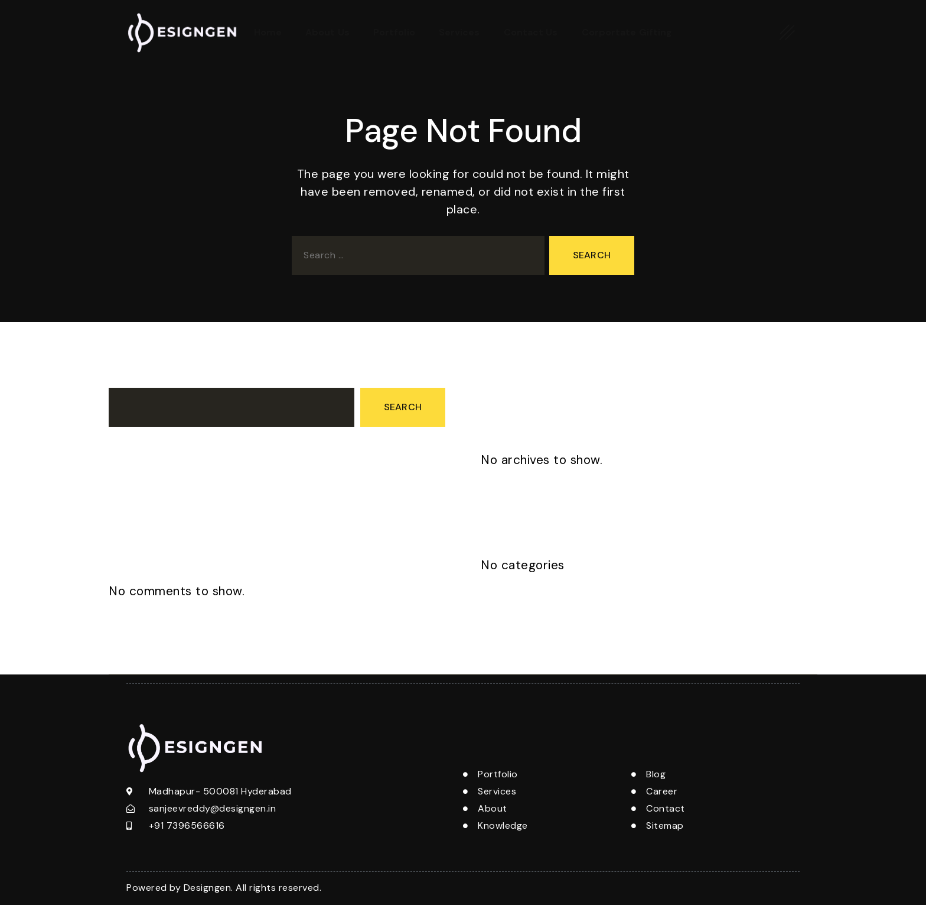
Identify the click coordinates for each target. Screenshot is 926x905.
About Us (327, 32)
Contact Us (531, 32)
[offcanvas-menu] (787, 32)
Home (268, 32)
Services (459, 32)
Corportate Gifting (627, 32)
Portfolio (394, 32)
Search (125, 377)
